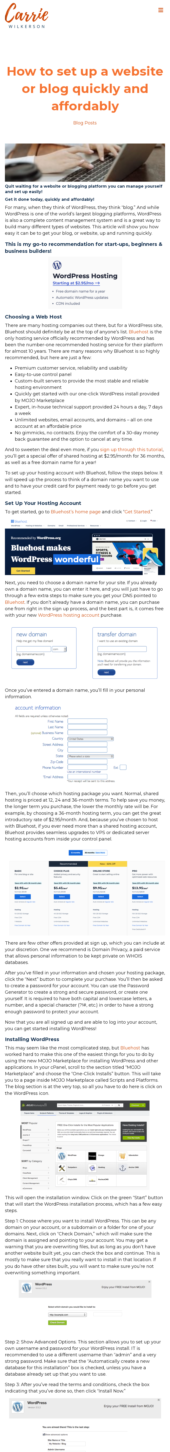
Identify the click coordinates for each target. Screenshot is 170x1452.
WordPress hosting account (68, 615)
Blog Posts (85, 123)
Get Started (137, 512)
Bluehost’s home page (76, 512)
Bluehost (139, 332)
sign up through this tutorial (131, 449)
